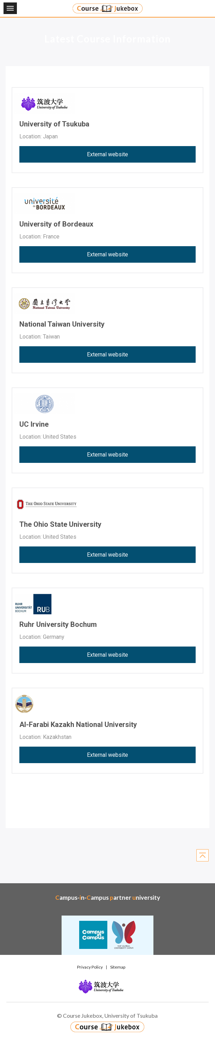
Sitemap (117, 967)
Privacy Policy (90, 967)
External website (107, 154)
